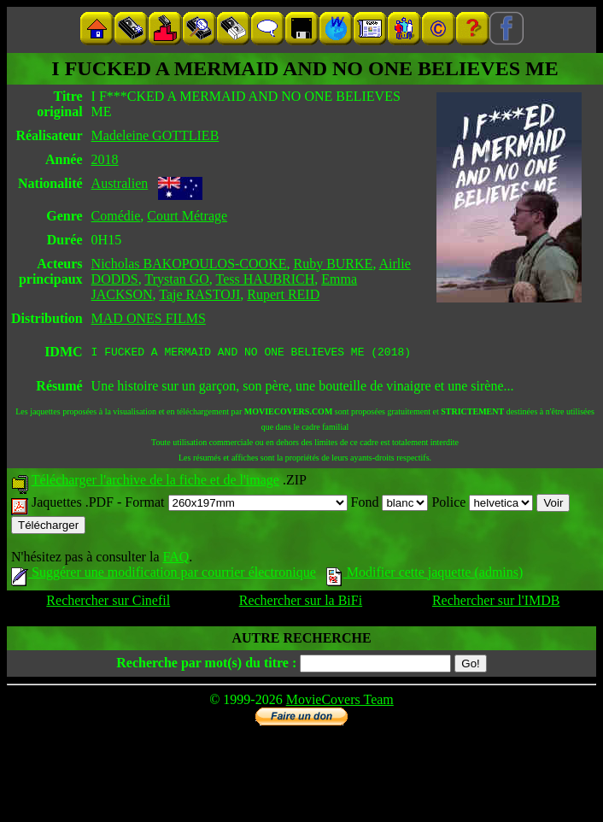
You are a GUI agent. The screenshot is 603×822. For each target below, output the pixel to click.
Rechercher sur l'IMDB (496, 603)
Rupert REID (283, 294)
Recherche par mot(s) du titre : (206, 665)
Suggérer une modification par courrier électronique (163, 574)
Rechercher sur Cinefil (108, 603)
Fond (390, 504)
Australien (120, 183)
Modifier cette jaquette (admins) (425, 574)
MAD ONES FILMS (148, 318)
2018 (105, 159)
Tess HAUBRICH (265, 279)
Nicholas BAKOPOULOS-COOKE (189, 263)
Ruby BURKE (332, 263)
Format (236, 504)
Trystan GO (176, 279)
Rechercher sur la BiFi (300, 603)
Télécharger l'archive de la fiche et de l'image (155, 482)
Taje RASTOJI (199, 294)
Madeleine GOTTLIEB (155, 135)
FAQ (175, 559)
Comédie (116, 215)
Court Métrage (187, 215)
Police (482, 504)
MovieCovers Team (340, 702)
